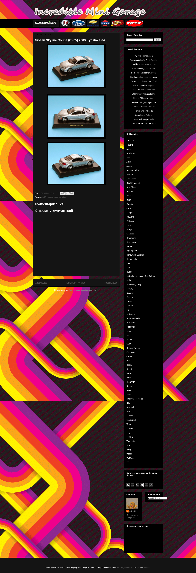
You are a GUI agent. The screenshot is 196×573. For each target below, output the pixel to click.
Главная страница (75, 283)
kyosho (50, 197)
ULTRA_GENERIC (124, 567)
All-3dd (132, 511)
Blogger (147, 567)
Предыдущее (110, 283)
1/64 (44, 197)
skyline (63, 197)
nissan (56, 197)
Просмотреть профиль (132, 516)
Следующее (41, 283)
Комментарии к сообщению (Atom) (83, 290)
